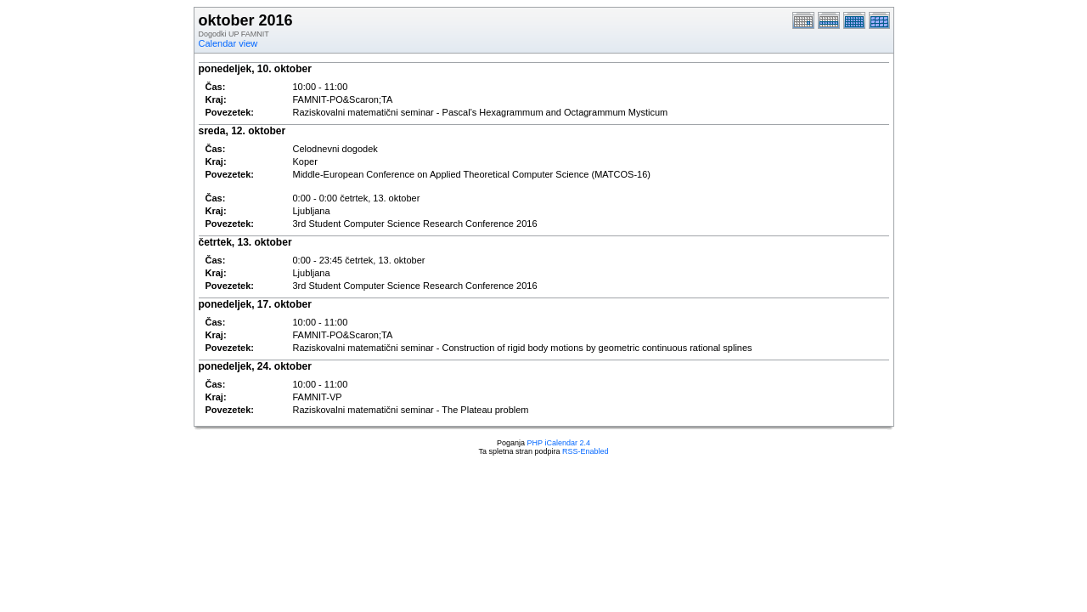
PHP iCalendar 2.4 (558, 443)
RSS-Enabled (585, 451)
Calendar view (228, 43)
